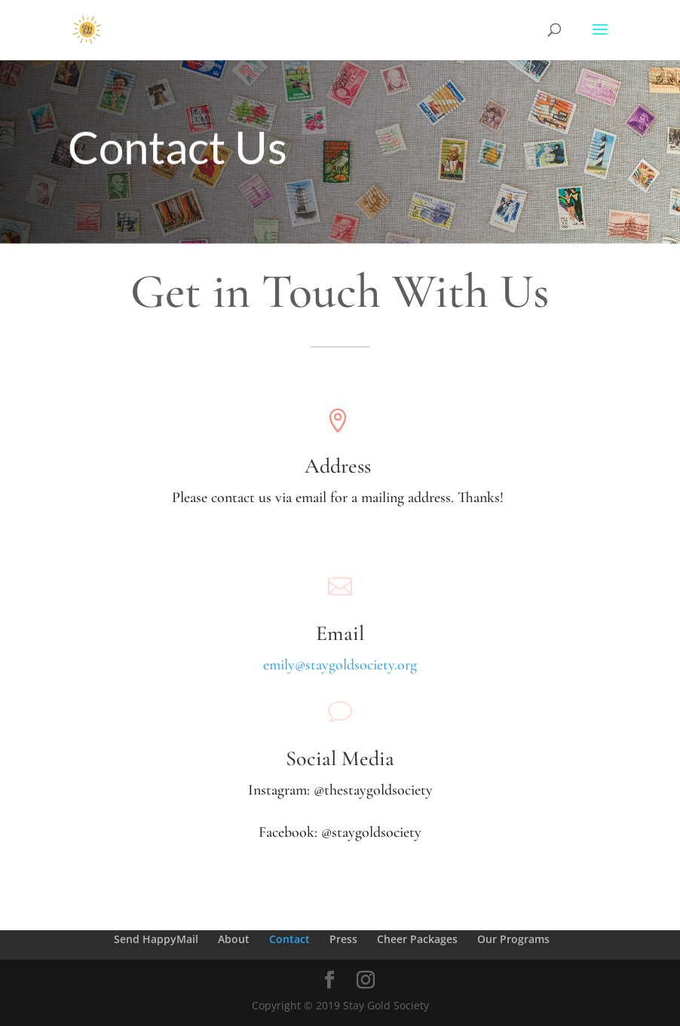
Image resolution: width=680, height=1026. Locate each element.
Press (343, 939)
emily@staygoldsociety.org (340, 665)
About (234, 939)
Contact (289, 939)
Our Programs (513, 939)
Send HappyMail (156, 939)
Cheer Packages (417, 939)
